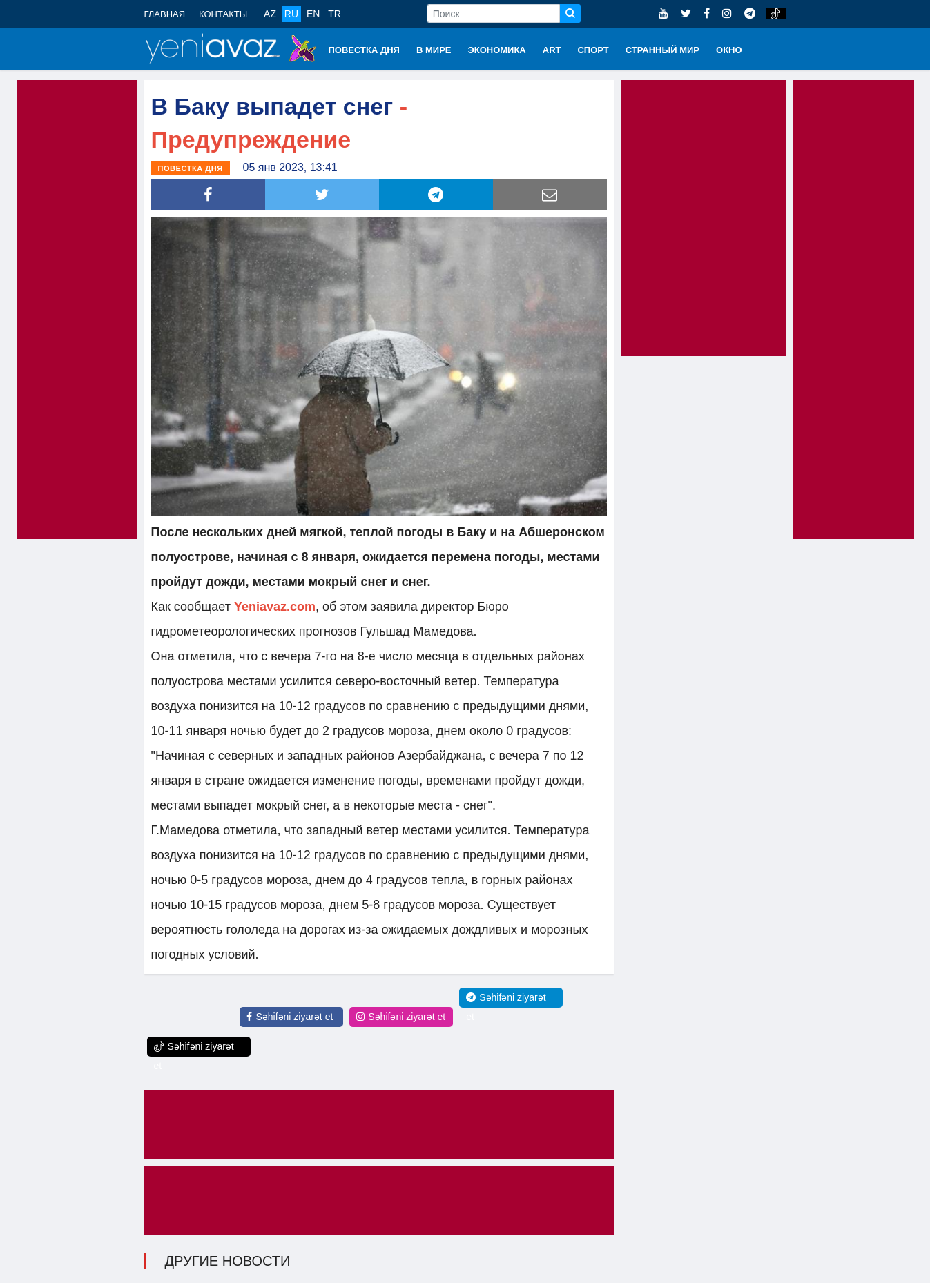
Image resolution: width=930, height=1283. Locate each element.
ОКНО (729, 50)
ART (552, 50)
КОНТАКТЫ (223, 14)
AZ (270, 13)
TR (334, 13)
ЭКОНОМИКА (496, 50)
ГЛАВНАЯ (165, 14)
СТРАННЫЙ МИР (662, 50)
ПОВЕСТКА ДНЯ (364, 50)
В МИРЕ (434, 50)
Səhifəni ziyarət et (289, 1016)
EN (313, 13)
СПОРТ (592, 50)
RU (291, 13)
